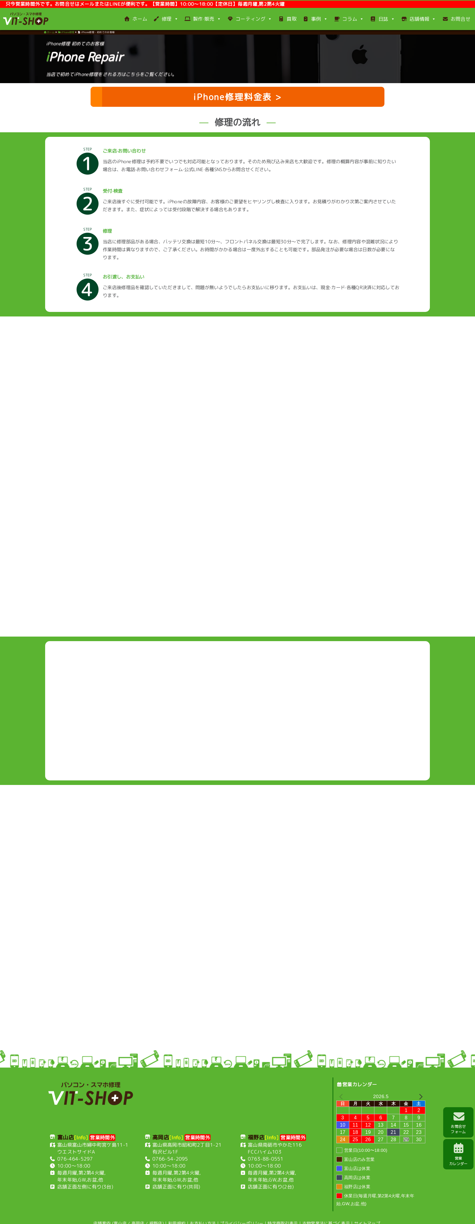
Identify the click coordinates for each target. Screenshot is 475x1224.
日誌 (382, 19)
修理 (165, 19)
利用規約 (176, 1209)
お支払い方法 (203, 1209)
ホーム (135, 18)
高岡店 (137, 1209)
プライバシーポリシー (241, 1209)
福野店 (155, 1209)
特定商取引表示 (282, 1209)
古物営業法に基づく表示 (326, 1209)
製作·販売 (202, 19)
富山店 (120, 1209)
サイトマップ (367, 1209)
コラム (349, 19)
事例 (315, 19)
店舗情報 (418, 19)
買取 (287, 18)
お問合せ (456, 18)
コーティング (249, 19)
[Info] (81, 1123)
